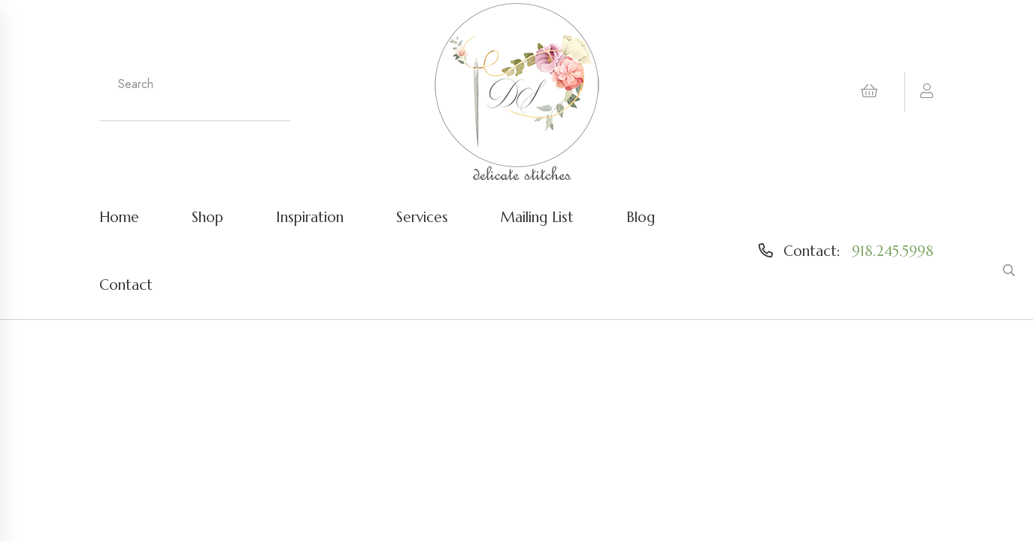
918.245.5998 (893, 251)
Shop (207, 217)
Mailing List (537, 217)
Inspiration (310, 217)
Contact (126, 285)
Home (119, 217)
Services (422, 217)
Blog (640, 217)
